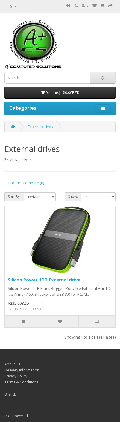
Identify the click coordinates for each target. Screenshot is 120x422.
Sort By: (14, 196)
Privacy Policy (15, 376)
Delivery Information (21, 370)
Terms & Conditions (21, 382)
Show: (73, 196)
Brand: (10, 394)
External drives (40, 126)
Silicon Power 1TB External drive (44, 280)
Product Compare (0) (26, 182)
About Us (12, 364)
